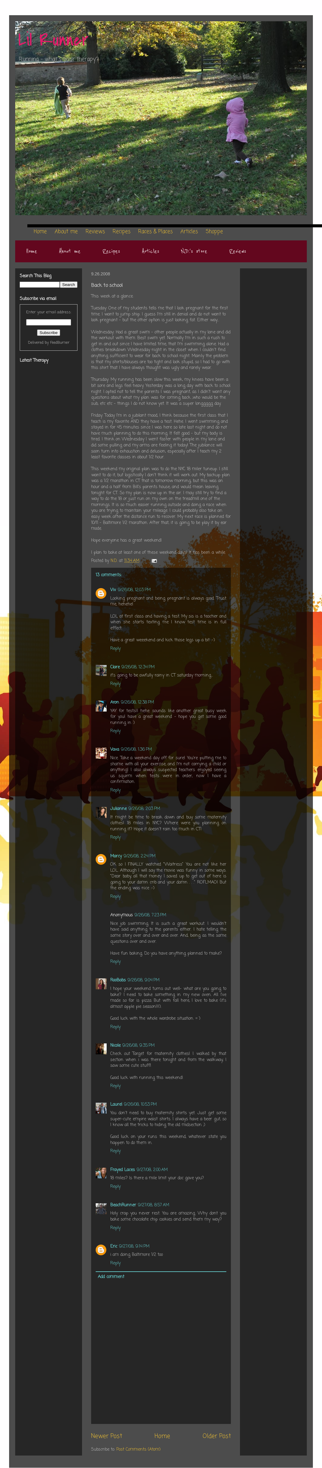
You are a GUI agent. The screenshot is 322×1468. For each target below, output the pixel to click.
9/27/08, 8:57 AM (153, 1205)
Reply (115, 649)
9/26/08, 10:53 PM (140, 1104)
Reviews (237, 251)
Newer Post (106, 1436)
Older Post (217, 1436)
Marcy (116, 856)
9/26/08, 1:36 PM (136, 749)
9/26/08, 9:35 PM (138, 1045)
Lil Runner (53, 40)
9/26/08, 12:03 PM (134, 590)
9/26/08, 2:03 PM (144, 809)
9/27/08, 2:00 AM (152, 1170)
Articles (150, 251)
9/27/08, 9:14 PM (134, 1246)
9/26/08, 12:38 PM (137, 702)
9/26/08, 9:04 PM (143, 980)
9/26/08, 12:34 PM (138, 667)
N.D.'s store (194, 251)
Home (31, 251)
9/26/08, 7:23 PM (150, 915)
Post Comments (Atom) (138, 1449)
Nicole (115, 1045)
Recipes (111, 251)
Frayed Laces (122, 1170)
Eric (113, 1246)
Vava (114, 749)
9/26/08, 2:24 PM (140, 856)
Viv (113, 590)
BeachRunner (123, 1205)
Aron (114, 702)
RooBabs (118, 980)
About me (69, 251)
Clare (115, 667)
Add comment (111, 1277)
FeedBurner (60, 343)
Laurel (116, 1104)
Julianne (118, 809)
